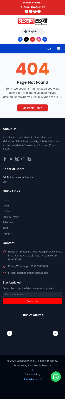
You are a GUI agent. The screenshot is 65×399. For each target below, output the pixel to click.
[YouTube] (39, 11)
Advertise (8, 222)
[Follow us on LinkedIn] (44, 39)
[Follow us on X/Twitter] (26, 39)
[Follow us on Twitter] (11, 159)
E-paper (7, 233)
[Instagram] (35, 11)
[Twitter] (30, 11)
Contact (7, 211)
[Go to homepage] (32, 21)
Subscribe (32, 301)
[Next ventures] (55, 333)
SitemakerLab (32, 379)
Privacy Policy (11, 216)
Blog (5, 227)
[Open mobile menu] (58, 48)
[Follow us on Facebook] (20, 39)
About (6, 205)
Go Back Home (32, 108)
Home (6, 200)
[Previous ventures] (9, 333)
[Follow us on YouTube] (32, 39)
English (32, 31)
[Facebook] (26, 11)
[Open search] (49, 48)
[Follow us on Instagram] (38, 39)
